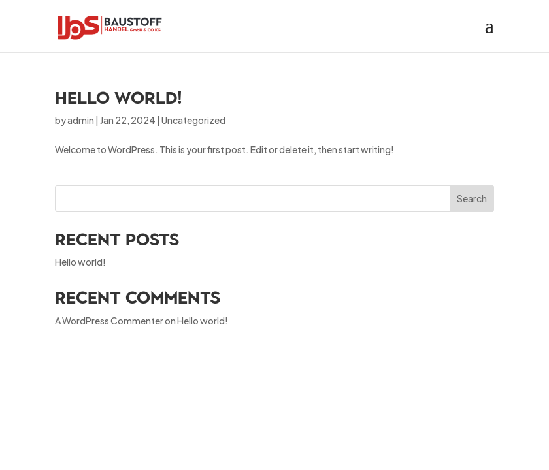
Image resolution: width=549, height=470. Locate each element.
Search (472, 198)
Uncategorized (193, 120)
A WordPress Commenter (109, 320)
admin (80, 120)
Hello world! (118, 97)
